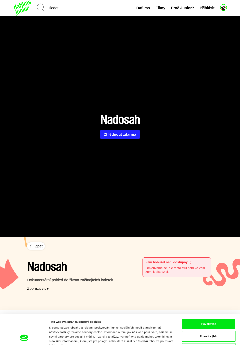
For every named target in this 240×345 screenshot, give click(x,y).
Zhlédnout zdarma (120, 134)
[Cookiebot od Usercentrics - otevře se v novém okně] (24, 337)
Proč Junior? (182, 8)
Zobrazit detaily (198, 337)
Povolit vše (208, 295)
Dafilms (143, 8)
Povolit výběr (209, 308)
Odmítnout (209, 320)
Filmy (160, 8)
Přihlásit (207, 8)
